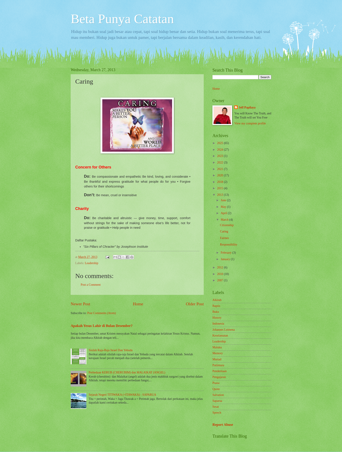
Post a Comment (91, 284)
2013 (220, 194)
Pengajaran (219, 377)
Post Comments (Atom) (101, 313)
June (224, 200)
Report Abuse (222, 424)
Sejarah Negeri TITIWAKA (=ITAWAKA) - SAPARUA (122, 394)
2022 (220, 162)
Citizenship (227, 225)
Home (138, 304)
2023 (220, 156)
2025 (220, 143)
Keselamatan (220, 335)
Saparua (217, 400)
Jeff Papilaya (247, 107)
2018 (220, 182)
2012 (220, 267)
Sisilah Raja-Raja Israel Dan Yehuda (111, 350)
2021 (220, 169)
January (226, 259)
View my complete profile (250, 123)
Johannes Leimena (223, 329)
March (225, 219)
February (226, 252)
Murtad (216, 359)
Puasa (215, 383)
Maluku (217, 347)
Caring (224, 231)
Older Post (195, 304)
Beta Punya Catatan (122, 19)
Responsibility (228, 244)
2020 (220, 175)
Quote (216, 389)
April (224, 213)
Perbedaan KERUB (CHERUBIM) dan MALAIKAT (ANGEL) (127, 372)
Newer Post (80, 304)
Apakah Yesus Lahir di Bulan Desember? (102, 326)
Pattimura (218, 365)
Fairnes (224, 238)
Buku (215, 311)
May (224, 206)
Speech (216, 412)
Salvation (218, 395)
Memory (217, 353)
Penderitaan (219, 371)
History (216, 317)
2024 (220, 149)
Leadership (91, 263)
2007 (220, 280)
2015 (220, 188)
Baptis (216, 306)
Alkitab (216, 300)
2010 (220, 274)
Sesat (215, 406)
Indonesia (218, 323)
